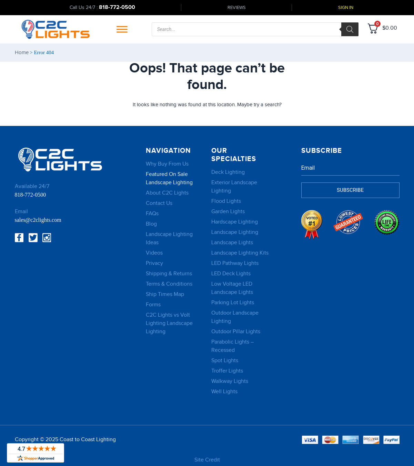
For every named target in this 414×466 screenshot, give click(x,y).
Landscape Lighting (234, 232)
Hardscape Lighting (234, 222)
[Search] (350, 29)
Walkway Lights (229, 381)
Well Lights (224, 391)
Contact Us (159, 203)
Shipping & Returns (169, 273)
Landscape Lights (232, 242)
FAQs (152, 213)
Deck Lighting (228, 172)
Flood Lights (226, 201)
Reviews (237, 7)
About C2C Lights (167, 193)
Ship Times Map (165, 294)
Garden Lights (228, 211)
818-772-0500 (117, 7)
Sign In (345, 7)
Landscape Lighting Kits (240, 253)
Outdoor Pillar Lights (235, 331)
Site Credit (207, 460)
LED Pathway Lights (235, 263)
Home (22, 53)
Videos (154, 253)
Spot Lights (224, 360)
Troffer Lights (227, 371)
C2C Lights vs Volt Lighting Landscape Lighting (169, 323)
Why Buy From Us (167, 164)
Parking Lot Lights (232, 302)
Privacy (154, 263)
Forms (153, 304)
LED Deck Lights (231, 273)
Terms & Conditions (169, 284)
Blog (151, 224)
